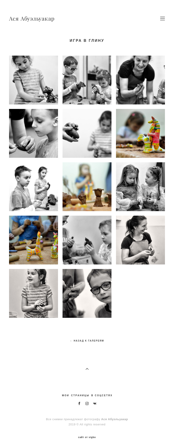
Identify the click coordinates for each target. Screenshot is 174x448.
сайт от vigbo (87, 437)
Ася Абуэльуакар (32, 18)
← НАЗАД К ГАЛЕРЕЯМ (87, 341)
